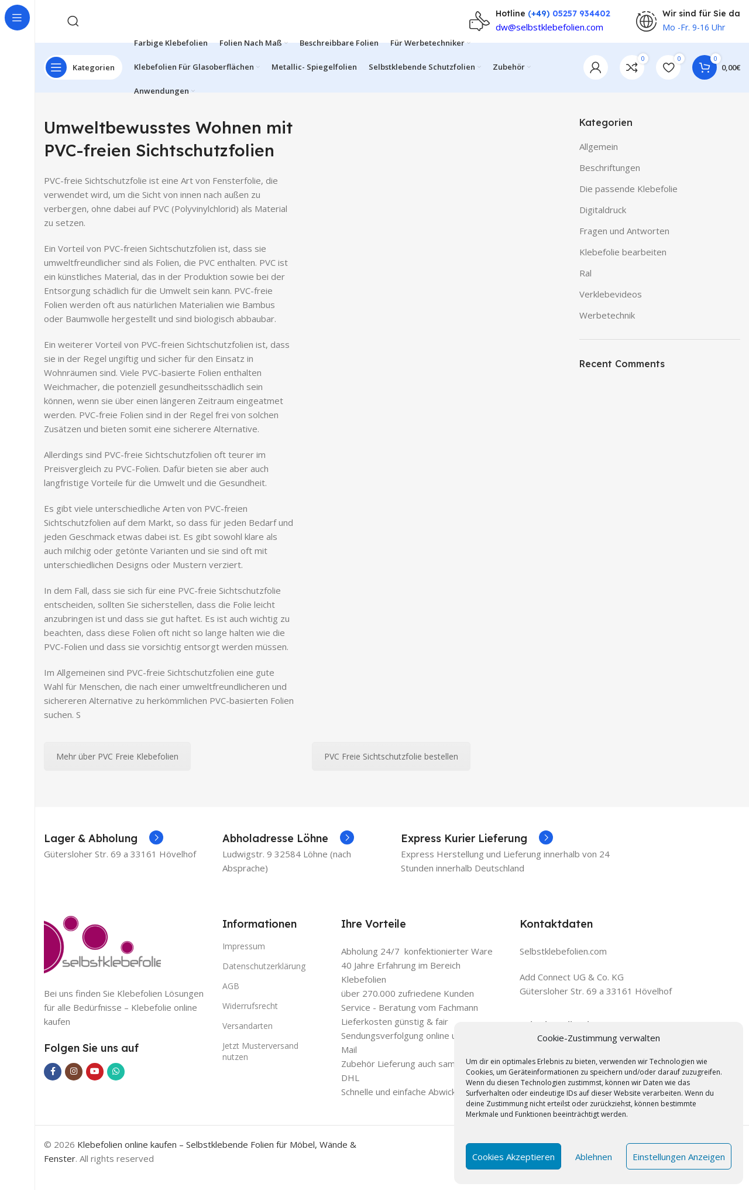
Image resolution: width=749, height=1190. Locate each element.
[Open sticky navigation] (83, 76)
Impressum (243, 959)
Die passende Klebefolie (628, 201)
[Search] (73, 23)
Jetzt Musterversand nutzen (260, 1064)
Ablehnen (593, 1156)
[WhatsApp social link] (116, 1084)
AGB (230, 998)
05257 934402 (581, 16)
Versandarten (247, 1039)
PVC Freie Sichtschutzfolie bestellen (391, 769)
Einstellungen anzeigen (679, 1156)
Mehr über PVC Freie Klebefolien (117, 769)
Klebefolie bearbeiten (622, 265)
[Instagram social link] (74, 1084)
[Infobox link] (103, 851)
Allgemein (598, 159)
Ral (585, 286)
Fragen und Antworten (624, 243)
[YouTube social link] (95, 1084)
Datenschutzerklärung (263, 978)
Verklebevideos (610, 307)
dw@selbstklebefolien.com (549, 29)
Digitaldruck (602, 222)
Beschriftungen (609, 180)
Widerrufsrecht (250, 1018)
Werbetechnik (607, 328)
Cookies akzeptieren (513, 1156)
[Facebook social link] (52, 1084)
